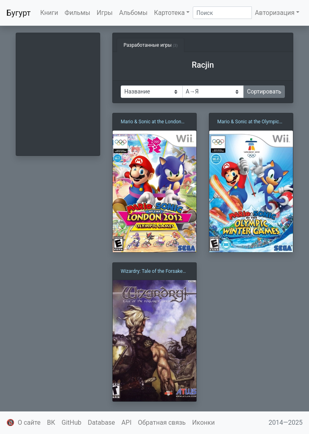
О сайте (29, 422)
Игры (105, 13)
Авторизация (275, 13)
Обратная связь (162, 422)
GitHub (71, 422)
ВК (51, 422)
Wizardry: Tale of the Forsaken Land (153, 271)
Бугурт (18, 13)
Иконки (203, 422)
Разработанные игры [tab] (150, 45)
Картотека (169, 13)
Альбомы (133, 13)
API (127, 422)
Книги (49, 13)
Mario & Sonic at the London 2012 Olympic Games (151, 122)
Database (101, 422)
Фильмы (78, 13)
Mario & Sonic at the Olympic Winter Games (248, 122)
